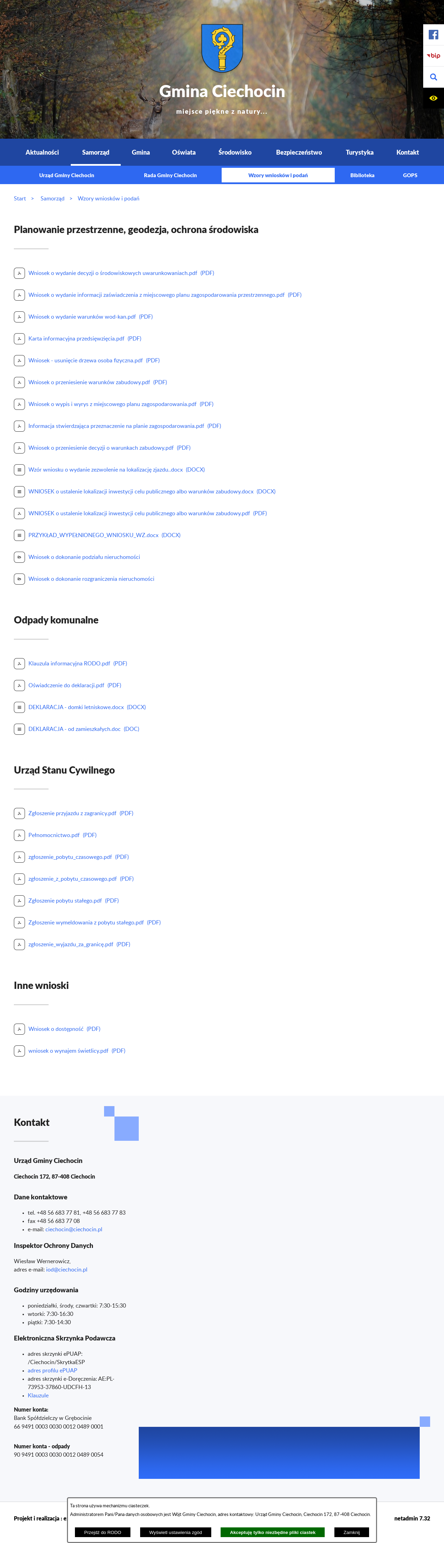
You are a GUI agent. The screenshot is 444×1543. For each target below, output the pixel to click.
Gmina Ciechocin (222, 96)
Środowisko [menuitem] (235, 152)
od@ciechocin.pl (67, 1270)
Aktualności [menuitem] (42, 152)
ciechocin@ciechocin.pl (73, 1229)
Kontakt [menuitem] (407, 152)
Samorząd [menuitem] (95, 152)
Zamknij (352, 1532)
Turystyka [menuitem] (360, 152)
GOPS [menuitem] (410, 175)
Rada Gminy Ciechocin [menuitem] (170, 175)
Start (20, 198)
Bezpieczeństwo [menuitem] (299, 152)
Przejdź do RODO (102, 1532)
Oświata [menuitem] (184, 152)
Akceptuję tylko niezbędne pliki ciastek (273, 1532)
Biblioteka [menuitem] (362, 175)
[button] (433, 77)
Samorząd (53, 198)
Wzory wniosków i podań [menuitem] (278, 175)
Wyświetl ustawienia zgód (175, 1532)
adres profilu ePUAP (52, 1370)
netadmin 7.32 (412, 1518)
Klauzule (38, 1395)
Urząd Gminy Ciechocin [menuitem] (66, 175)
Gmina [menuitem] (141, 152)
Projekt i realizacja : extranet (49, 1518)
